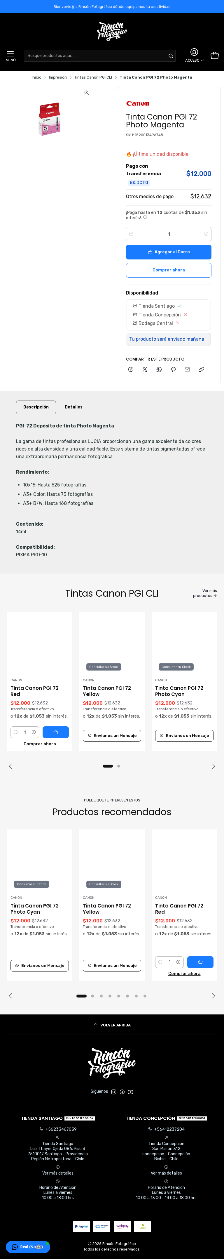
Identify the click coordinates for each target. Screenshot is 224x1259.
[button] (107, 766)
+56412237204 (166, 1129)
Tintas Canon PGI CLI (93, 77)
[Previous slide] (11, 766)
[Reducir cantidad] (131, 234)
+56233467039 (58, 1129)
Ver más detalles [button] (58, 1170)
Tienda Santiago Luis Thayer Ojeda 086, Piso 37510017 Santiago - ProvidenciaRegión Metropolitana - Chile (58, 1148)
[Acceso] (194, 55)
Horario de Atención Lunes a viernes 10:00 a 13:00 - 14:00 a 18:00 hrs (166, 1189)
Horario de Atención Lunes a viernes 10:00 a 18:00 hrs (57, 1189)
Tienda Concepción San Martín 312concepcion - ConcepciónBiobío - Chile (166, 1148)
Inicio (36, 77)
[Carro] (214, 55)
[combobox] (100, 56)
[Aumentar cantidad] (206, 234)
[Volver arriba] (112, 1025)
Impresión (58, 77)
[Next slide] (212, 766)
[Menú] (10, 55)
